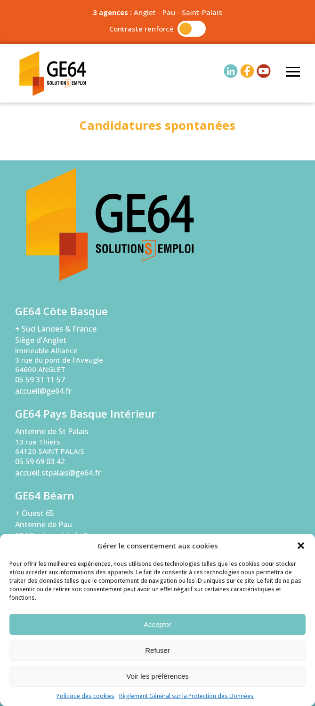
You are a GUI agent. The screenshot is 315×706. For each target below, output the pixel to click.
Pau (168, 12)
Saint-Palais (202, 12)
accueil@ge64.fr (43, 391)
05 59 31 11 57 (40, 379)
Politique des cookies (85, 696)
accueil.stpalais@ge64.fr (58, 473)
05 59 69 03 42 (40, 461)
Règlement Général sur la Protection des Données (186, 696)
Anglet (145, 12)
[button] (301, 545)
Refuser (157, 650)
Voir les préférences (157, 676)
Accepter (157, 624)
